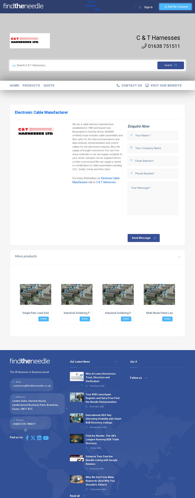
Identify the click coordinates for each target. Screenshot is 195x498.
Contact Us (129, 85)
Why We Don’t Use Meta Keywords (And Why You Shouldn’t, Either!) (100, 481)
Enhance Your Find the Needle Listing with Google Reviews (101, 460)
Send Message (144, 238)
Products (31, 85)
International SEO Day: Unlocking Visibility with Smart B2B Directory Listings (103, 419)
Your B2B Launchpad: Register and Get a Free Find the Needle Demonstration (102, 398)
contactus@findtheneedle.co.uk (32, 385)
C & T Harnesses (158, 37)
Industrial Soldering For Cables (82, 313)
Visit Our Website (163, 85)
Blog (74, 6)
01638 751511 (161, 46)
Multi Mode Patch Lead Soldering (166, 313)
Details (43, 319)
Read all (77, 495)
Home (50, 6)
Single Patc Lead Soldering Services (44, 313)
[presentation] (152, 224)
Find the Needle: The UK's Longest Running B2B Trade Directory (102, 439)
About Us (63, 6)
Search (171, 65)
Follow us (138, 377)
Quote (49, 85)
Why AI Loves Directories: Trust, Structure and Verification (101, 377)
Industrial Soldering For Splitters (124, 313)
